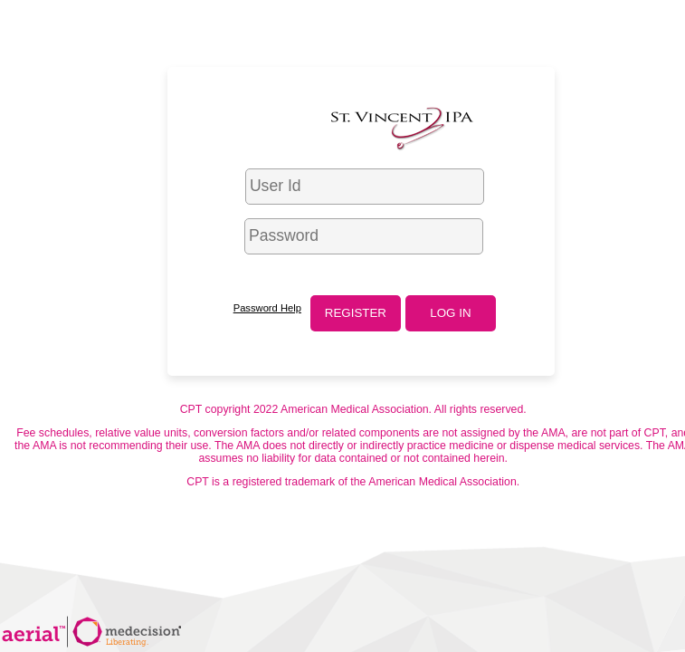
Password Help (267, 307)
